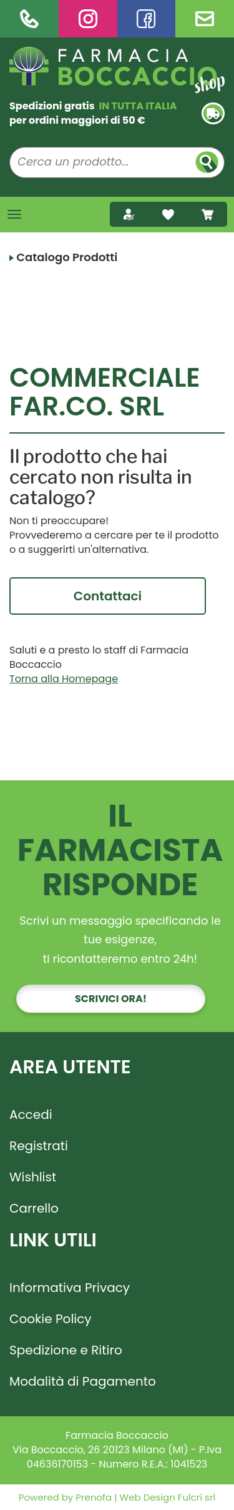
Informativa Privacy (69, 1287)
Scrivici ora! (111, 998)
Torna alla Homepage (63, 679)
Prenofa (92, 1497)
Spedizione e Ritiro (65, 1350)
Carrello (34, 1208)
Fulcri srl (196, 1497)
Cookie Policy (50, 1319)
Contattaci (108, 596)
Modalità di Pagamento (82, 1381)
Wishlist (32, 1177)
